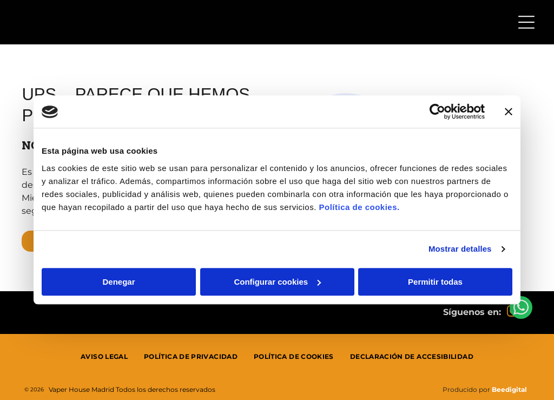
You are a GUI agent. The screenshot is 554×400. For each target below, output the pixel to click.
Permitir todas (435, 281)
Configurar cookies (277, 281)
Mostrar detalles (460, 249)
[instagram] (512, 313)
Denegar (118, 281)
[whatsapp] (521, 371)
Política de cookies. (359, 207)
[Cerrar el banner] (508, 112)
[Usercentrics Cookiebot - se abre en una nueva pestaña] (437, 112)
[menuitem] (104, 356)
